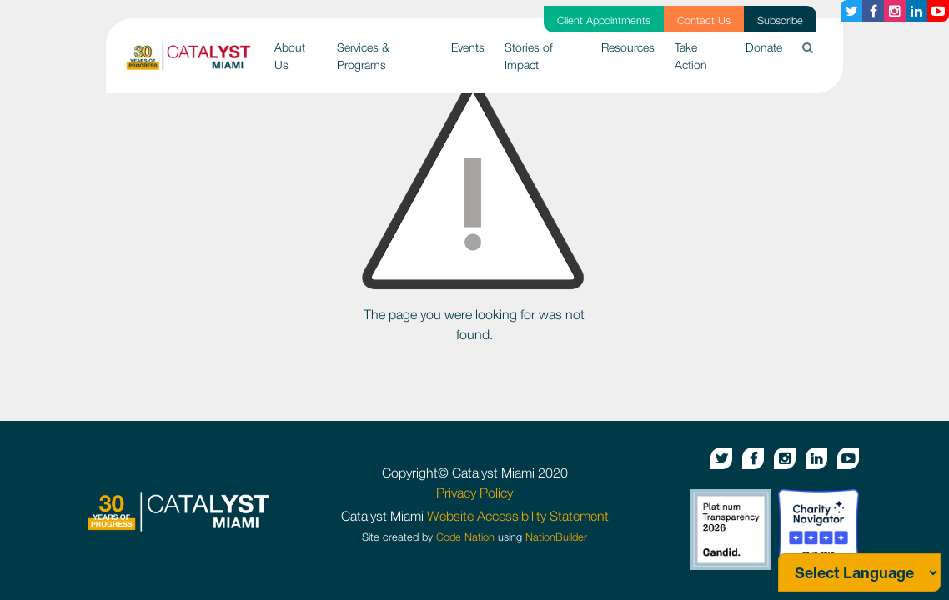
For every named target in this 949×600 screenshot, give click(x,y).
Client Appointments (603, 20)
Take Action (691, 56)
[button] (807, 47)
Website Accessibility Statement (518, 515)
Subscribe (780, 20)
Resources (628, 47)
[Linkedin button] (916, 11)
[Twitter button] (851, 11)
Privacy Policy (474, 492)
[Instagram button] (895, 11)
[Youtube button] (938, 11)
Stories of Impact (529, 56)
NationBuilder (556, 537)
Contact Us (704, 20)
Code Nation (465, 537)
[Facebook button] (873, 11)
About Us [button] (289, 56)
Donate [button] (764, 47)
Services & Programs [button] (363, 56)
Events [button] (468, 47)
